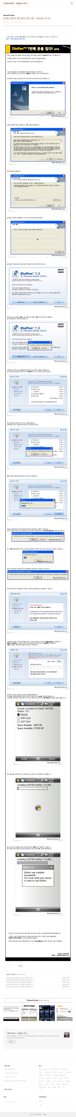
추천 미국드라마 (55, 1069)
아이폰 (55, 1072)
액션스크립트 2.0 (59, 1081)
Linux (52, 1084)
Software (13, 974)
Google (68, 1072)
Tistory (42, 1078)
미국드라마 (49, 1075)
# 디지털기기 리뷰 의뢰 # (11, 1073)
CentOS (47, 1072)
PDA (41, 1084)
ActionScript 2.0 (60, 1075)
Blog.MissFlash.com (18, 39)
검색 (35, 1102)
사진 (41, 1072)
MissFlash (43, 1087)
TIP (61, 1078)
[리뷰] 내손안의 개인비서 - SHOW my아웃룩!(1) (19, 986)
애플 (54, 1087)
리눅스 (61, 1072)
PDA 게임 (65, 1069)
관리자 (44, 1114)
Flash (66, 1078)
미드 (56, 1078)
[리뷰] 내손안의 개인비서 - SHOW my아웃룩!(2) (19, 984)
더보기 (40, 1090)
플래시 (68, 1081)
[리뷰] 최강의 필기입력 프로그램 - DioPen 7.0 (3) (19, 977)
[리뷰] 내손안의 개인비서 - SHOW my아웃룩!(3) (19, 982)
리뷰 (59, 1087)
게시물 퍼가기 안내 (9, 1077)
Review (8, 974)
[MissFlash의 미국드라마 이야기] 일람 (15, 1081)
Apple (41, 1075)
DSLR (59, 1084)
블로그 (49, 1081)
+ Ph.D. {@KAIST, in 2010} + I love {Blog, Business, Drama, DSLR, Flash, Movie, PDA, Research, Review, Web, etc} (33, 1037)
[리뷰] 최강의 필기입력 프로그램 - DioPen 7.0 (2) (19, 980)
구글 (47, 1084)
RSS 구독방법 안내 (9, 1069)
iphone (49, 1078)
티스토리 (42, 1081)
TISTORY (38, 1114)
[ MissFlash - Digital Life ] (15, 3)
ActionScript (44, 1069)
